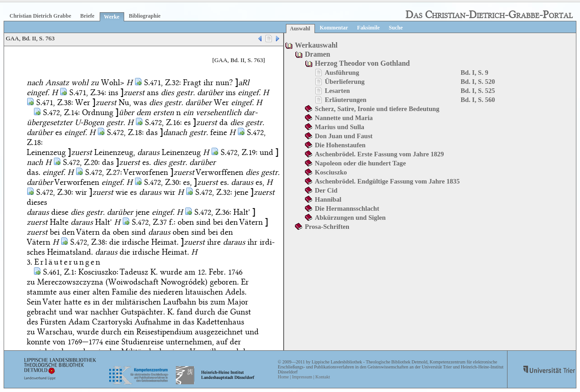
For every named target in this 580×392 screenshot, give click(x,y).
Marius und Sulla (339, 127)
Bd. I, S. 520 (478, 81)
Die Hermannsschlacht (347, 208)
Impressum (302, 376)
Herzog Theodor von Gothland (362, 63)
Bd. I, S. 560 (478, 99)
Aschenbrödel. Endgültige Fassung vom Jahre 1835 (387, 181)
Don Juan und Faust (343, 136)
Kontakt (322, 376)
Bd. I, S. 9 (474, 72)
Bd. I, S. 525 (478, 90)
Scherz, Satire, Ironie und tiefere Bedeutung (377, 108)
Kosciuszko (331, 172)
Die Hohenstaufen (340, 145)
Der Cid (326, 190)
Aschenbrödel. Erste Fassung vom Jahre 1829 (379, 154)
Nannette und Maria (344, 117)
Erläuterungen (346, 99)
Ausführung (342, 72)
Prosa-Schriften (327, 226)
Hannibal (328, 199)
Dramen (317, 54)
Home (283, 376)
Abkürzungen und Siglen (350, 217)
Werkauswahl (316, 45)
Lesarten (337, 90)
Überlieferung (345, 81)
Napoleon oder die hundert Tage (360, 163)
